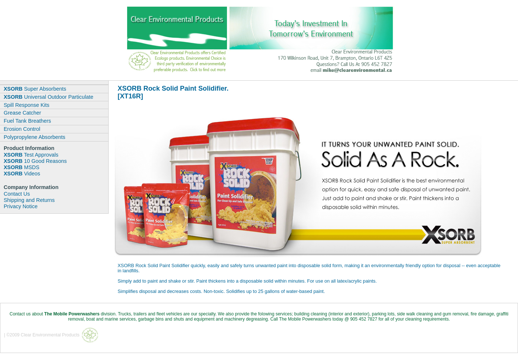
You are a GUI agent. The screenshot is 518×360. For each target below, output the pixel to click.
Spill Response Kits (26, 105)
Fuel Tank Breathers (27, 121)
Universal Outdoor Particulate (48, 97)
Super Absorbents (35, 89)
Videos (22, 173)
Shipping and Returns (29, 200)
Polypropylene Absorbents (34, 137)
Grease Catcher (22, 113)
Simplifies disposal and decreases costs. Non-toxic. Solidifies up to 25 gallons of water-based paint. (221, 291)
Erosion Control (22, 129)
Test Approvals (31, 155)
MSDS (21, 167)
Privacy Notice (21, 206)
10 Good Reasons (35, 161)
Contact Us (17, 194)
